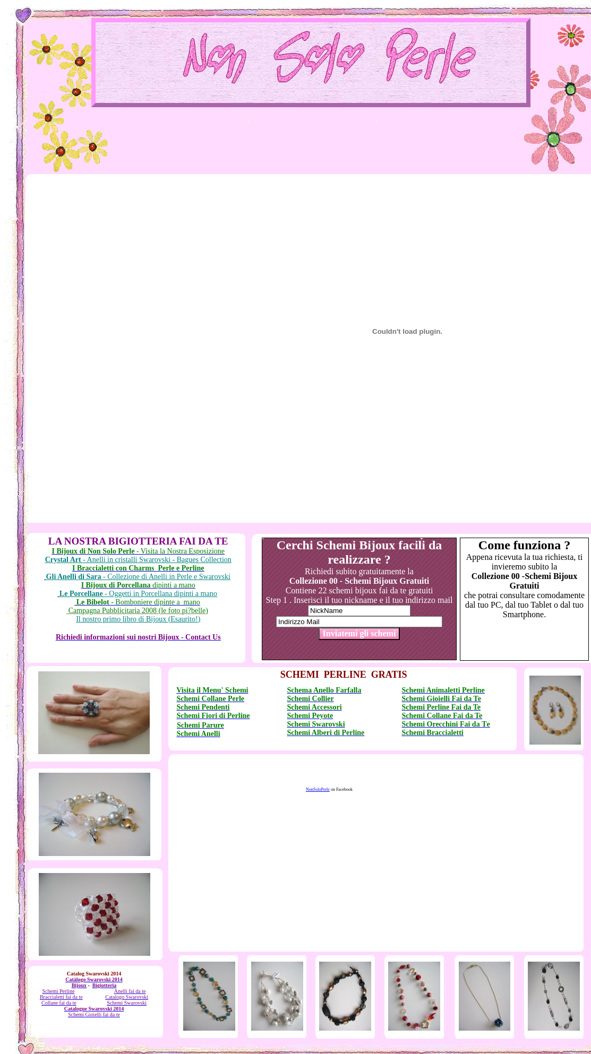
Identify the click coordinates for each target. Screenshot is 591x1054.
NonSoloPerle (318, 789)
